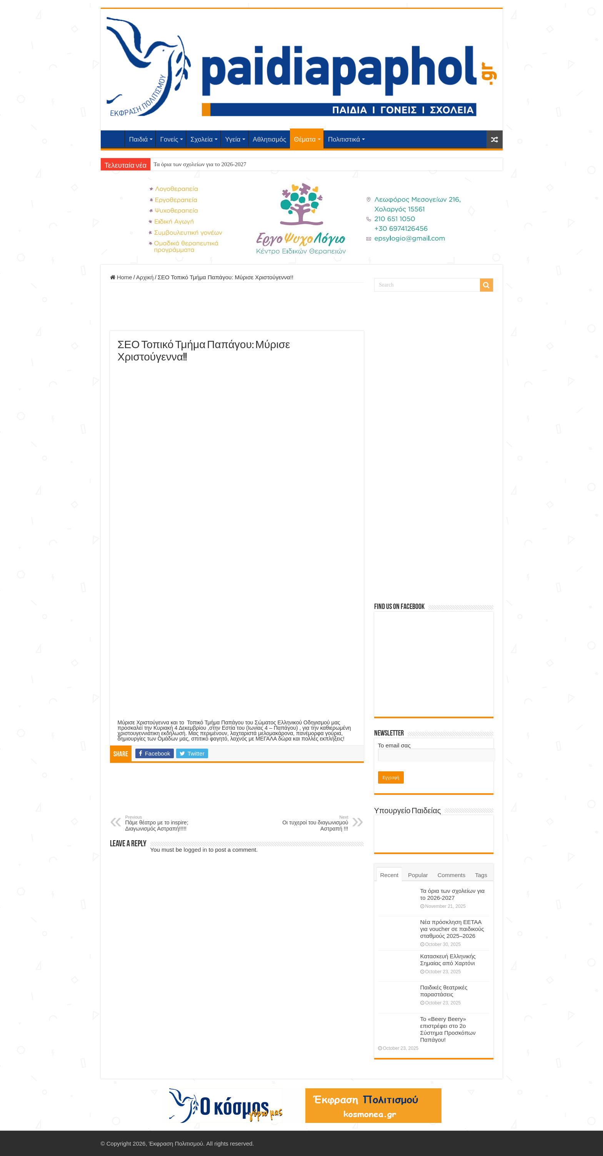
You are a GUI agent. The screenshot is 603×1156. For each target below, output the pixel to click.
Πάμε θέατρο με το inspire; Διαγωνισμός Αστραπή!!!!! (164, 823)
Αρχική (115, 138)
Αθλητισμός (269, 139)
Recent (389, 875)
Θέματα (305, 139)
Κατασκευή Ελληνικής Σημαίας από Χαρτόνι (448, 959)
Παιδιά (138, 139)
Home (121, 277)
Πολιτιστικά (344, 139)
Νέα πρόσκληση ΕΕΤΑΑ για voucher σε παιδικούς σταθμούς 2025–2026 (452, 929)
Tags (481, 875)
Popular (418, 875)
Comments (452, 875)
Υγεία (232, 139)
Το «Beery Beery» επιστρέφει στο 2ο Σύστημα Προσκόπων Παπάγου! (448, 1029)
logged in (195, 849)
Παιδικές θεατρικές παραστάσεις (444, 991)
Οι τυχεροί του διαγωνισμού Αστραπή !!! (309, 823)
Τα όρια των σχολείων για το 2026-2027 (199, 164)
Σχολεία (201, 139)
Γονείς (169, 139)
